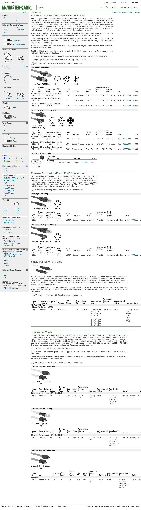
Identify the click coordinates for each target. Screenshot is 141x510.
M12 (5, 30)
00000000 (127, 95)
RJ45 (6, 27)
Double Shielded (19, 44)
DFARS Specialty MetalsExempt (13, 255)
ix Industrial (20, 30)
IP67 (5, 171)
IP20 (5, 169)
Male (15, 107)
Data (5, 263)
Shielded (16, 40)
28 (5, 125)
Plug (14, 117)
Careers (27, 506)
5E (5, 275)
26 (5, 128)
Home (4, 506)
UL (5, 195)
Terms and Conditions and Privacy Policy (126, 506)
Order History (128, 7)
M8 (5, 32)
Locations (11, 506)
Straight (8, 98)
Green (8, 161)
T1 (17, 27)
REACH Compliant (11, 288)
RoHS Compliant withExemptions (12, 244)
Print (130, 13)
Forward (137, 13)
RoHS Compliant (10, 241)
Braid (15, 141)
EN (9, 181)
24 (7, 69)
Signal (6, 265)
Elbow (20, 98)
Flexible (16, 79)
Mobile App (36, 506)
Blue (8, 158)
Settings (66, 506)
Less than (10, 220)
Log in (134, 3)
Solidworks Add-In (49, 506)
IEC (5, 183)
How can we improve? (119, 13)
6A (5, 277)
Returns (20, 506)
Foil (14, 138)
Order (111, 7)
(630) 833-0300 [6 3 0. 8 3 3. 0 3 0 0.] (110, 3)
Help (59, 506)
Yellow (21, 161)
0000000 (85, 163)
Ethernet (8, 62)
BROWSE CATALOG (10, 2)
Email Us (123, 3)
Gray (20, 158)
